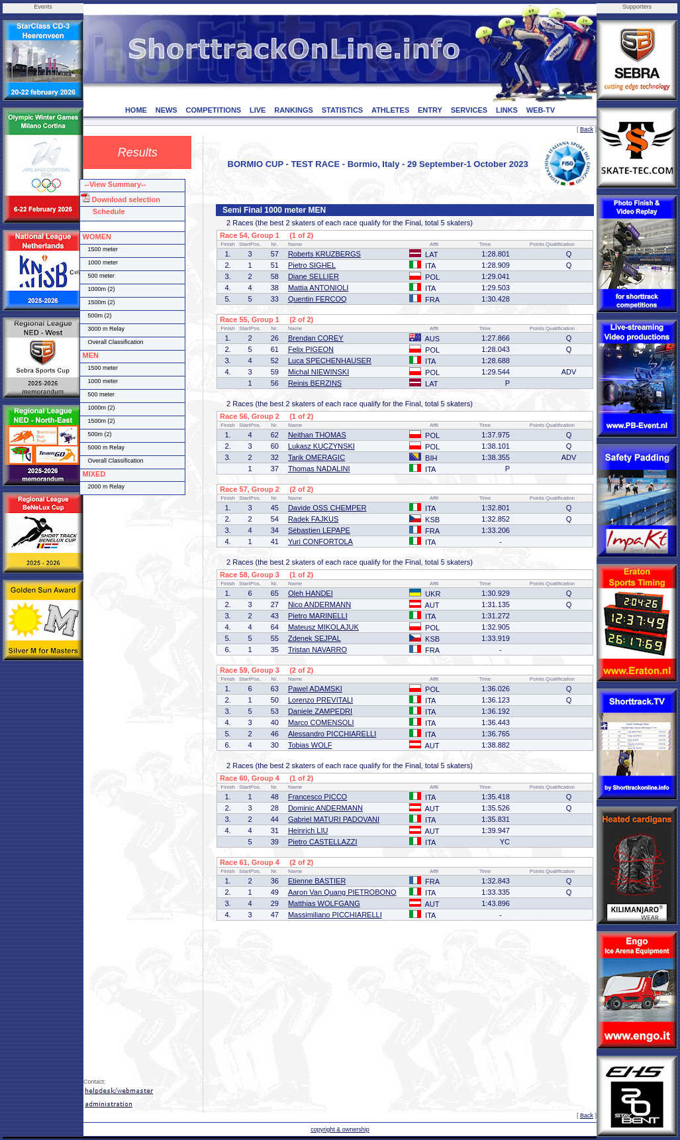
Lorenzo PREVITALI (320, 700)
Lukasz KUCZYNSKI (321, 446)
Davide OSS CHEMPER (327, 508)
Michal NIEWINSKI (318, 372)
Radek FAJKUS (313, 519)
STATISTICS (343, 110)
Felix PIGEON (311, 349)
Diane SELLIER (313, 276)
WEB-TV (540, 110)
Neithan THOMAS (317, 435)
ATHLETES (390, 110)
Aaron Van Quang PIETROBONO (342, 892)
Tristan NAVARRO (317, 650)
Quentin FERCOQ (317, 299)
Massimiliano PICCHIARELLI (335, 915)
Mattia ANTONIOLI (318, 288)
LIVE (258, 110)
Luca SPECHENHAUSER (329, 361)
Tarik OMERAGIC (316, 457)
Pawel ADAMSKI (315, 689)
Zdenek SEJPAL (314, 638)
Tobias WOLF (310, 745)
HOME (136, 110)
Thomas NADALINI (319, 469)
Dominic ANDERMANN (325, 808)
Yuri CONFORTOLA (320, 541)
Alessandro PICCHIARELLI (332, 734)
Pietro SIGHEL (312, 265)
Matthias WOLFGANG (324, 903)
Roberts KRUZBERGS (324, 254)
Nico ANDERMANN (319, 604)
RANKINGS (293, 110)
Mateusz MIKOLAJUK (323, 627)
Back (586, 129)
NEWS (166, 110)
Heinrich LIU (308, 830)
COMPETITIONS (213, 110)
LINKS (507, 110)
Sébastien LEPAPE (319, 530)
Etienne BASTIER (317, 881)
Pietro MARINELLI (318, 616)
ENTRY (430, 110)
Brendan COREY (316, 338)
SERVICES (469, 110)
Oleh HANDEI (310, 593)
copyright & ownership (340, 1129)
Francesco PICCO (317, 797)
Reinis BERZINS (315, 383)
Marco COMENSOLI (321, 722)
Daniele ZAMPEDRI (320, 711)
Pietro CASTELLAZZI (323, 842)
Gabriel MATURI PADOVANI (333, 819)
